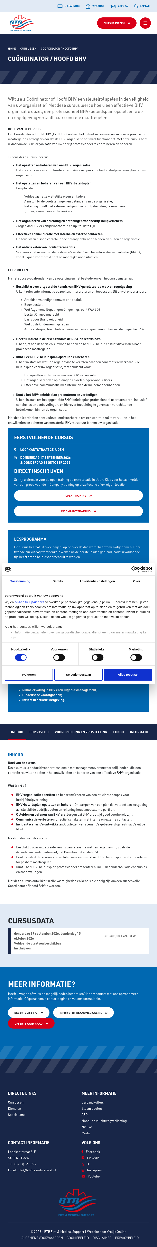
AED (85, 1115)
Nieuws (87, 1127)
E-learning (68, 6)
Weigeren (29, 674)
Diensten (14, 1108)
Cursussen (28, 48)
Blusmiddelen (92, 1108)
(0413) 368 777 (25, 1164)
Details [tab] (58, 581)
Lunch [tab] (118, 732)
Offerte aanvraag (29, 1023)
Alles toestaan (128, 674)
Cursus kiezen (114, 23)
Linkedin (91, 1158)
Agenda (119, 6)
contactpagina (57, 999)
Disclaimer (102, 1238)
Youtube (91, 1176)
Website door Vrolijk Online (106, 1232)
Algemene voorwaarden (42, 1238)
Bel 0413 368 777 (26, 1012)
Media (86, 1133)
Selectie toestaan (78, 674)
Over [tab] (136, 581)
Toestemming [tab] (20, 581)
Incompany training (76, 511)
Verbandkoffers (93, 1102)
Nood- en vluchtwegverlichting (104, 1121)
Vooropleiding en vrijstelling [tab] (81, 732)
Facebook (91, 1152)
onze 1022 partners (29, 602)
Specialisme (17, 1115)
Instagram (92, 1170)
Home (12, 48)
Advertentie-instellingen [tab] (97, 581)
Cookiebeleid (78, 1238)
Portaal (142, 6)
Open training (75, 495)
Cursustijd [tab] (39, 732)
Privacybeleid (127, 1238)
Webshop (95, 6)
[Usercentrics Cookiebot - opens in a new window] (134, 569)
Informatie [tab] (139, 732)
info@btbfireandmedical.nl (80, 1012)
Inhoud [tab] (17, 732)
